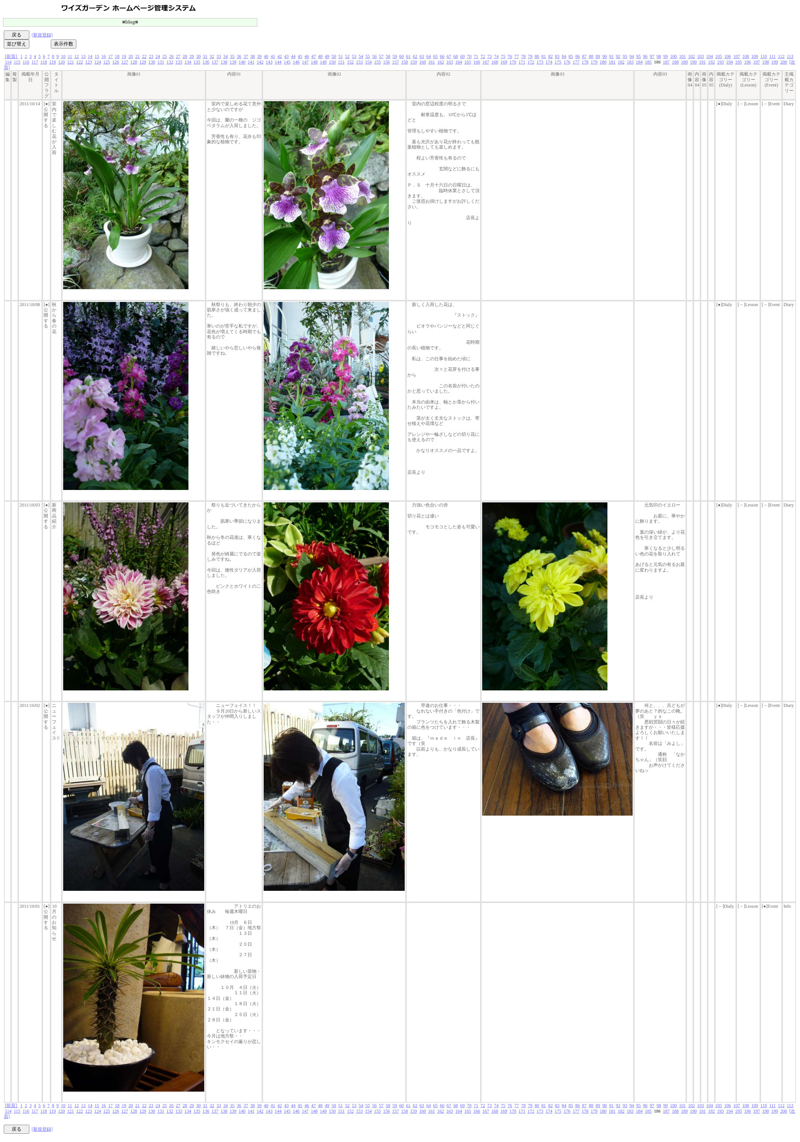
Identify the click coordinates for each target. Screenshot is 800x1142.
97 (652, 56)
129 (142, 62)
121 (70, 62)
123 (88, 62)
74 (496, 56)
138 (223, 62)
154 (368, 62)
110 (764, 56)
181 (612, 62)
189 (684, 62)
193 (720, 62)
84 (564, 56)
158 (404, 62)
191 (702, 62)
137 (214, 62)
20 (131, 56)
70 (469, 56)
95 (638, 56)
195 (738, 62)
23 (151, 56)
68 (456, 56)
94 (632, 56)
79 (530, 56)
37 (246, 56)
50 (334, 56)
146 (296, 62)
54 (361, 56)
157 (395, 62)
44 (293, 56)
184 (639, 62)
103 (700, 56)
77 (517, 56)
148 (314, 62)
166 (476, 62)
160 (422, 62)
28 (185, 56)
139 (232, 62)
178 (584, 62)
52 (347, 56)
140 (241, 62)
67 (449, 56)
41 (273, 56)
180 (603, 62)
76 (510, 56)
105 (718, 56)
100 (673, 56)
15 (97, 56)
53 (354, 56)
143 (269, 62)
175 (557, 62)
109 (754, 56)
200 (783, 62)
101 (682, 56)
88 (591, 56)
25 (164, 56)
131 (160, 62)
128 (133, 62)
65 (435, 56)
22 (144, 56)
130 (151, 62)
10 (63, 56)
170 (512, 62)
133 (178, 62)
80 (537, 56)
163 (449, 62)
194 (729, 62)
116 (26, 62)
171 (521, 62)
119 (52, 62)
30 (198, 56)
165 (467, 62)
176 (566, 62)
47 (313, 56)
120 (61, 62)
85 (571, 56)
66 (442, 56)
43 (286, 56)
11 (70, 56)
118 (43, 62)
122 (79, 62)
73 (489, 56)
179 (594, 62)
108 (745, 56)
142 (260, 62)
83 (557, 56)
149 (323, 62)
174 (548, 62)
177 (575, 62)
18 (117, 56)
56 (374, 56)
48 (320, 56)
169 (503, 62)
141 (250, 62)
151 (341, 62)
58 (388, 56)
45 (300, 56)
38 (252, 56)
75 (503, 56)
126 (115, 62)
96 (645, 56)
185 (648, 62)
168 (494, 62)
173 (539, 62)
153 (359, 62)
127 (124, 62)
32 (212, 56)
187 (666, 62)
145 (287, 62)
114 (8, 62)
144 (278, 62)
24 (158, 56)
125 (106, 62)
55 (368, 56)
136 (205, 62)
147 (305, 62)
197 (756, 62)
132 (169, 62)
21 (137, 56)
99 (665, 56)
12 (76, 56)
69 (462, 56)
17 (110, 56)
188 (675, 62)
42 (280, 56)
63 (422, 56)
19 (124, 56)
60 (401, 56)
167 (485, 62)
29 (192, 56)
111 (772, 56)
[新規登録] (42, 35)
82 (550, 56)
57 (381, 56)
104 (709, 56)
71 (476, 56)
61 (408, 56)
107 (736, 56)
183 (630, 62)
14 (90, 56)
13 (83, 56)
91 (611, 56)
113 (790, 56)
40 (266, 56)
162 (440, 62)
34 (225, 56)
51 (341, 56)
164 (458, 62)
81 (544, 56)
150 (332, 62)
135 (196, 62)
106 (727, 56)
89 (598, 56)
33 (219, 56)
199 (774, 62)
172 (530, 62)
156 (386, 62)
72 (483, 56)
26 (171, 56)
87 (584, 56)
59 (395, 56)
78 (523, 56)
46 (307, 56)
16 (104, 56)
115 (17, 62)
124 (97, 62)
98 (659, 56)
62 (415, 56)
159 (413, 62)
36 (239, 56)
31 (205, 56)
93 (625, 56)
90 (605, 56)
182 (621, 62)
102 (691, 56)
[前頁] (11, 56)
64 (429, 56)
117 (35, 62)
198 (765, 62)
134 (187, 62)
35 (232, 56)
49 (327, 56)
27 (178, 56)
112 (781, 56)
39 (259, 56)
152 (350, 62)
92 (618, 56)
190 (693, 62)
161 (431, 62)
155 (377, 62)
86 (577, 56)
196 (747, 62)
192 (711, 62)
